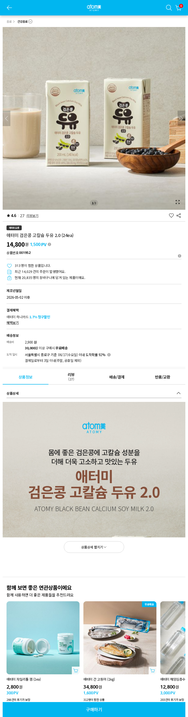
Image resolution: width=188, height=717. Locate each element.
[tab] (25, 377)
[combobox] (24, 21)
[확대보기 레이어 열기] (94, 118)
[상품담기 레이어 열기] (76, 670)
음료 (9, 21)
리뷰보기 (32, 215)
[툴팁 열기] (49, 244)
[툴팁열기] (179, 256)
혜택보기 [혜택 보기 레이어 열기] (13, 322)
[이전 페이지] (9, 8)
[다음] (181, 118)
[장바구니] (178, 8)
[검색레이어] (169, 8)
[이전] (6, 118)
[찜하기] (171, 215)
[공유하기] (178, 215)
